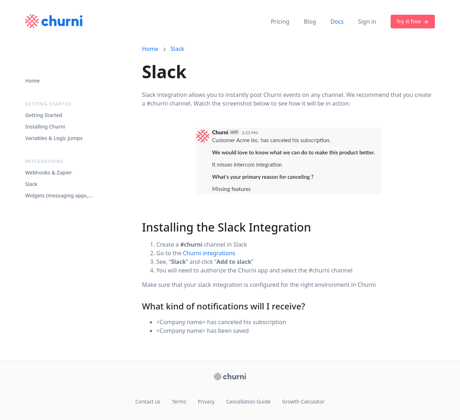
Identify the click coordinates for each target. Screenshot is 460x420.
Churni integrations (209, 253)
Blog (310, 21)
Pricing (280, 21)
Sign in (367, 21)
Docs (337, 21)
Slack (177, 49)
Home (150, 49)
